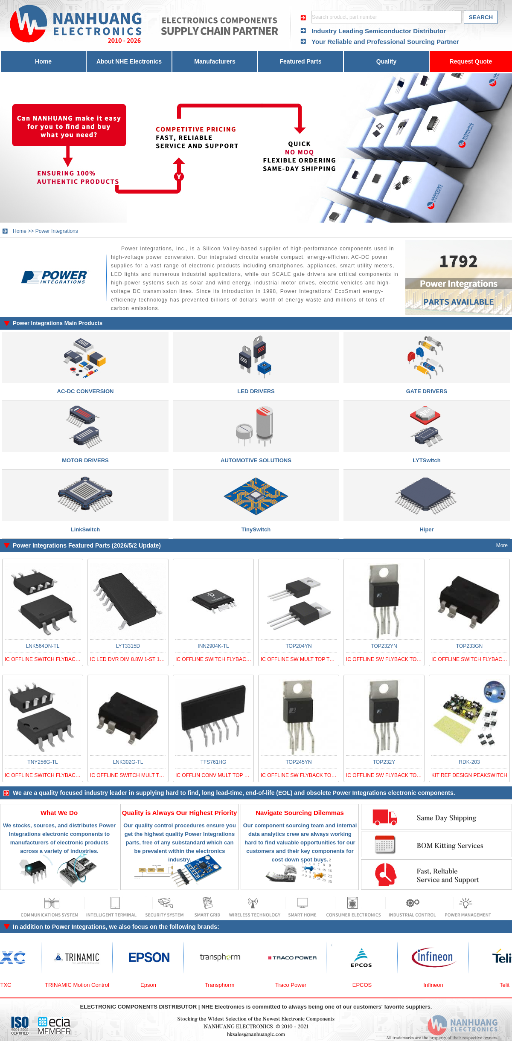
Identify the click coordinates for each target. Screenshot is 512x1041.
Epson (152, 985)
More (502, 545)
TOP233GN (469, 646)
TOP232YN (384, 646)
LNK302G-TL (128, 762)
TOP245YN (298, 762)
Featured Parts (300, 61)
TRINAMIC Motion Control (80, 985)
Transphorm (223, 985)
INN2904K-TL (213, 646)
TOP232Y (384, 762)
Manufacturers (214, 61)
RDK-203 (469, 762)
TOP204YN (298, 646)
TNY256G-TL (42, 762)
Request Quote (471, 61)
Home (43, 61)
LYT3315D (128, 646)
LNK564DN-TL (43, 646)
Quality (386, 61)
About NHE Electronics (129, 61)
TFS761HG (214, 762)
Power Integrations (56, 231)
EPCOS (365, 985)
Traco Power (294, 985)
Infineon (436, 985)
